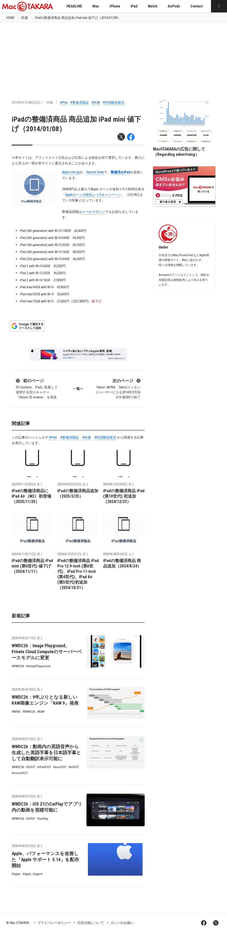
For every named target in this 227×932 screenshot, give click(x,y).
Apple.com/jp (71, 172)
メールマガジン (93, 212)
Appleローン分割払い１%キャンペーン (93, 195)
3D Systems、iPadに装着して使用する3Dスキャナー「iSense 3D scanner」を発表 (37, 388)
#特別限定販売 (114, 102)
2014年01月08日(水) (26, 102)
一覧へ (78, 389)
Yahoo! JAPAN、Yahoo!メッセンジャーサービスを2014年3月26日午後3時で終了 (118, 388)
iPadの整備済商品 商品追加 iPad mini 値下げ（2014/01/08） (78, 18)
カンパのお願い (122, 923)
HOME (10, 18)
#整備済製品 (79, 102)
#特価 (95, 102)
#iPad (64, 102)
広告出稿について (90, 923)
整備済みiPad (120, 172)
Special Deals (95, 172)
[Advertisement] (113, 54)
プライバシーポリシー (54, 923)
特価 (24, 18)
